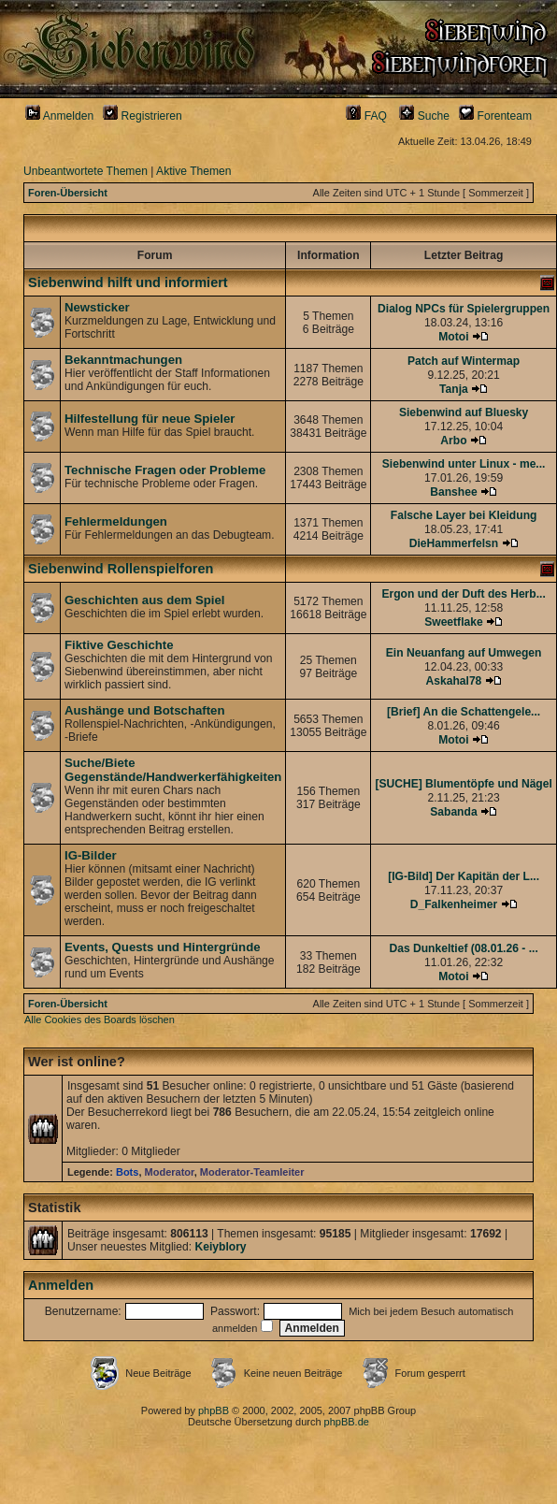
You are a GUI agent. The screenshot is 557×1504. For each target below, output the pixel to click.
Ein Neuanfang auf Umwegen (464, 652)
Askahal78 (454, 680)
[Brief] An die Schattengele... (463, 711)
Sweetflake (453, 622)
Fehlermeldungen (115, 521)
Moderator (169, 1172)
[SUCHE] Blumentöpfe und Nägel (463, 783)
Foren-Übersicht (67, 192)
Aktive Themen (193, 171)
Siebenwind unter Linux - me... (464, 463)
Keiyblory (220, 1246)
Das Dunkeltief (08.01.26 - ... (463, 948)
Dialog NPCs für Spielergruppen (464, 308)
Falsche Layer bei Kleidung (464, 515)
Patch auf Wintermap (463, 361)
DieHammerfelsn (453, 543)
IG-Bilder (90, 855)
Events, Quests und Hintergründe (162, 947)
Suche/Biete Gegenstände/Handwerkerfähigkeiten (172, 770)
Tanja (453, 389)
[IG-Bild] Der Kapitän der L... (463, 876)
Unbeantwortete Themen (85, 171)
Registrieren (142, 116)
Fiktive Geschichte (119, 645)
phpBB (213, 1410)
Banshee (453, 492)
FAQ (366, 116)
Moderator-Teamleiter (252, 1172)
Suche (424, 116)
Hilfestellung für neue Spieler (149, 419)
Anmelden (59, 116)
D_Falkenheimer (453, 904)
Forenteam (495, 116)
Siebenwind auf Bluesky (463, 412)
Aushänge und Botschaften (144, 710)
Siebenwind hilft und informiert (128, 282)
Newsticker (97, 307)
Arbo (453, 440)
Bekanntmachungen (123, 360)
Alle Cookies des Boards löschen (99, 1019)
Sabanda (453, 811)
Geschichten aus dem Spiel (144, 600)
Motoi (453, 336)
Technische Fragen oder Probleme (164, 470)
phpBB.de (346, 1421)
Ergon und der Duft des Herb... (463, 593)
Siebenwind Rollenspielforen (120, 568)
